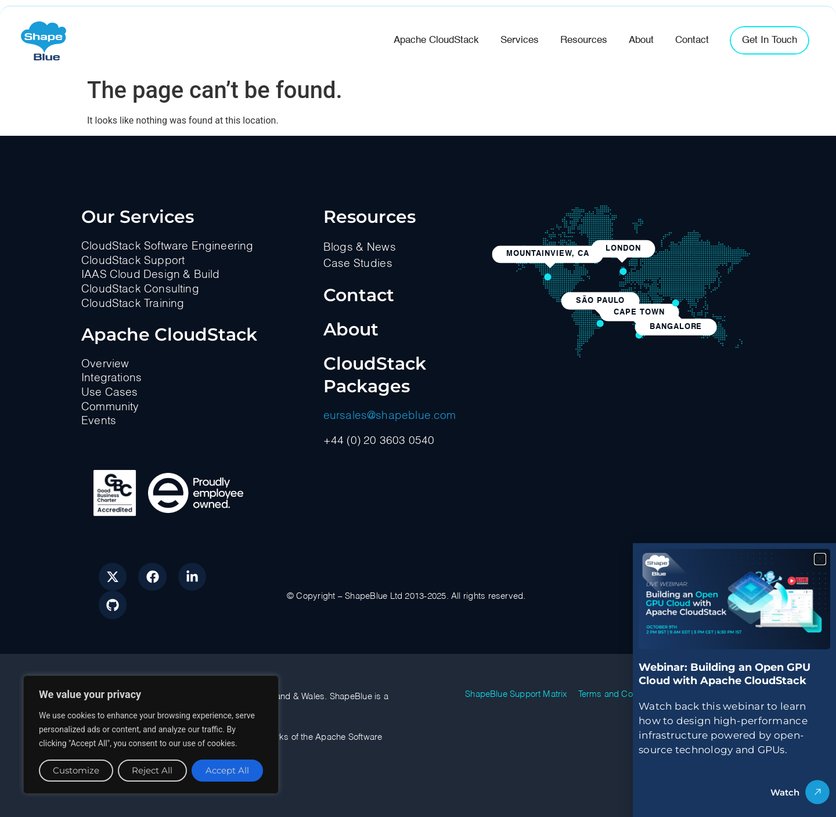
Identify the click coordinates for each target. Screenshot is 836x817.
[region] (151, 734)
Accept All (227, 770)
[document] (418, 408)
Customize (76, 770)
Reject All (152, 770)
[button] (820, 559)
